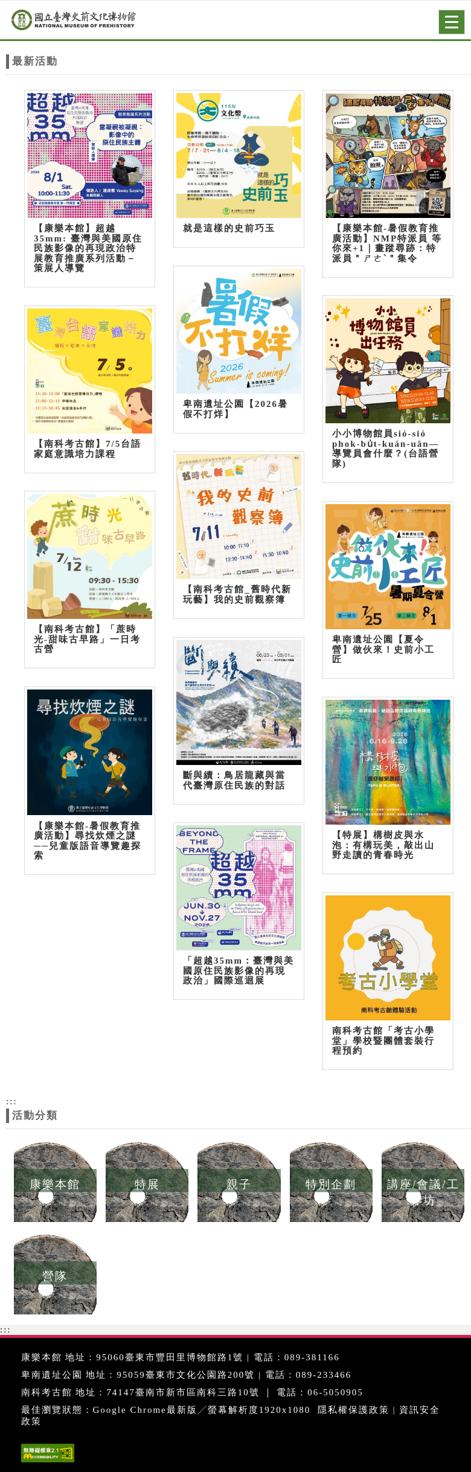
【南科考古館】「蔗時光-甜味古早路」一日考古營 (87, 634)
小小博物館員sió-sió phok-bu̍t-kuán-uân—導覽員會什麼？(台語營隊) (381, 446)
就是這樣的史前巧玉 (227, 228)
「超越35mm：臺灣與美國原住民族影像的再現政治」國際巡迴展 (236, 961)
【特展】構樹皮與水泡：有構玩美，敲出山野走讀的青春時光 (378, 838)
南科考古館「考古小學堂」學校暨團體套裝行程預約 (378, 1031)
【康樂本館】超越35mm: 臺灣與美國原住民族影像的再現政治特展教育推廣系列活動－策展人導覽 (88, 248)
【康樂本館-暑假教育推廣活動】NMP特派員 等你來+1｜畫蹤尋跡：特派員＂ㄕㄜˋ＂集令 (382, 243)
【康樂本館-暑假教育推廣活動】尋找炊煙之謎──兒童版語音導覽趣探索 (87, 834)
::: (12, 1101)
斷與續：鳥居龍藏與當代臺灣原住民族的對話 (232, 773)
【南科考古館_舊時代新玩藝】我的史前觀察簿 (235, 590)
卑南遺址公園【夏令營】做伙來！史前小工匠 (378, 644)
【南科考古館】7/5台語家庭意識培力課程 (87, 446)
